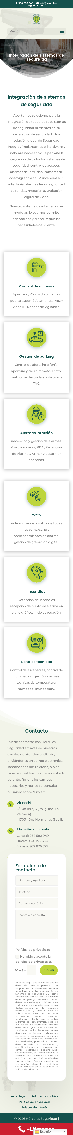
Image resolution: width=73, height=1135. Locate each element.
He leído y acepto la (33, 959)
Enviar (49, 970)
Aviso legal (18, 1096)
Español (43, 1132)
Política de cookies (44, 1096)
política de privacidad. (33, 962)
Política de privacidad (34, 1102)
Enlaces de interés (34, 1107)
